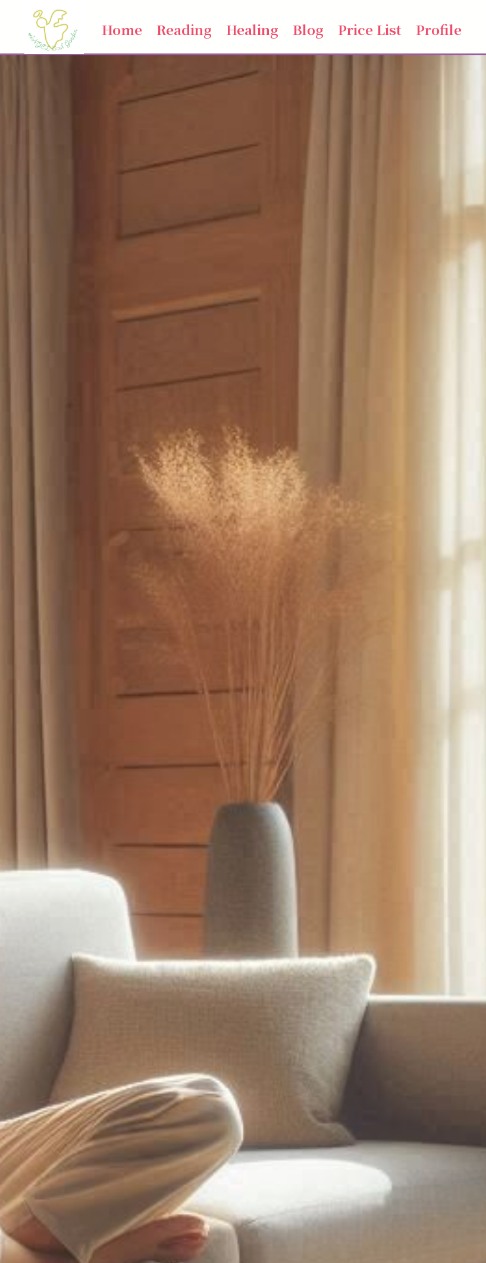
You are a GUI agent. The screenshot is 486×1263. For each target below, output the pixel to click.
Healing (252, 29)
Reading (184, 29)
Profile (439, 29)
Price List (370, 29)
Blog (308, 29)
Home (122, 29)
